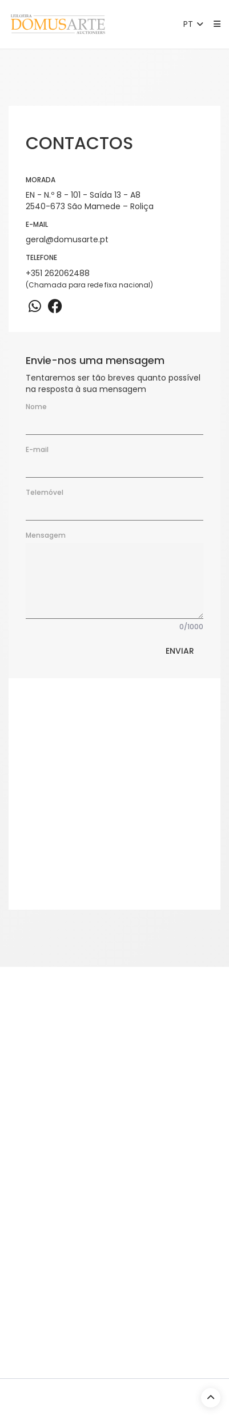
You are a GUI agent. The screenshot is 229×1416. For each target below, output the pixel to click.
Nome (36, 406)
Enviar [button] (180, 651)
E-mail (37, 449)
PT (194, 24)
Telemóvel (44, 492)
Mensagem (46, 535)
